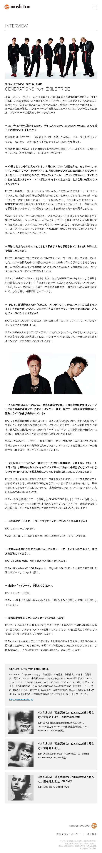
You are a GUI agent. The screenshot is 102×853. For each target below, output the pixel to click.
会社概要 (92, 834)
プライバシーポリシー (68, 834)
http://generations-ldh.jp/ (21, 699)
